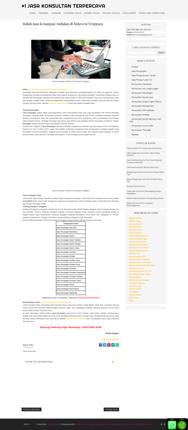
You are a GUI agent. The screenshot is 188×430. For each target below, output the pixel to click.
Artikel (135, 67)
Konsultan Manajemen (143, 106)
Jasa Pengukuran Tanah (144, 75)
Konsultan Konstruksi (142, 97)
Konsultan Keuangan (142, 93)
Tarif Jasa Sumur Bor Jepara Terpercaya (142, 167)
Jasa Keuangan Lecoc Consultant (54, 302)
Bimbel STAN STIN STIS (136, 186)
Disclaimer (129, 13)
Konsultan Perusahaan (143, 110)
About (27, 424)
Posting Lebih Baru (31, 409)
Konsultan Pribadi (140, 115)
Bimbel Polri (92, 13)
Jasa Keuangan (32, 28)
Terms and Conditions (152, 13)
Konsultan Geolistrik (142, 84)
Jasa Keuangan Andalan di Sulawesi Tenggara (48, 89)
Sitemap (148, 424)
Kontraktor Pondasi (141, 130)
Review (135, 134)
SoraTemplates (53, 424)
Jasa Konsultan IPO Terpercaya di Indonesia (144, 148)
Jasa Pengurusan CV (142, 80)
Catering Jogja (72, 13)
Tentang (43, 13)
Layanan (56, 13)
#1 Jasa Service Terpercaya (86, 424)
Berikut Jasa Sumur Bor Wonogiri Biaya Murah (145, 198)
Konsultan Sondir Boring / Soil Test (145, 120)
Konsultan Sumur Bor (142, 126)
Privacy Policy (111, 13)
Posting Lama (111, 409)
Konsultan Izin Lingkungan (145, 88)
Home (32, 13)
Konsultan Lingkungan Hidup (146, 101)
